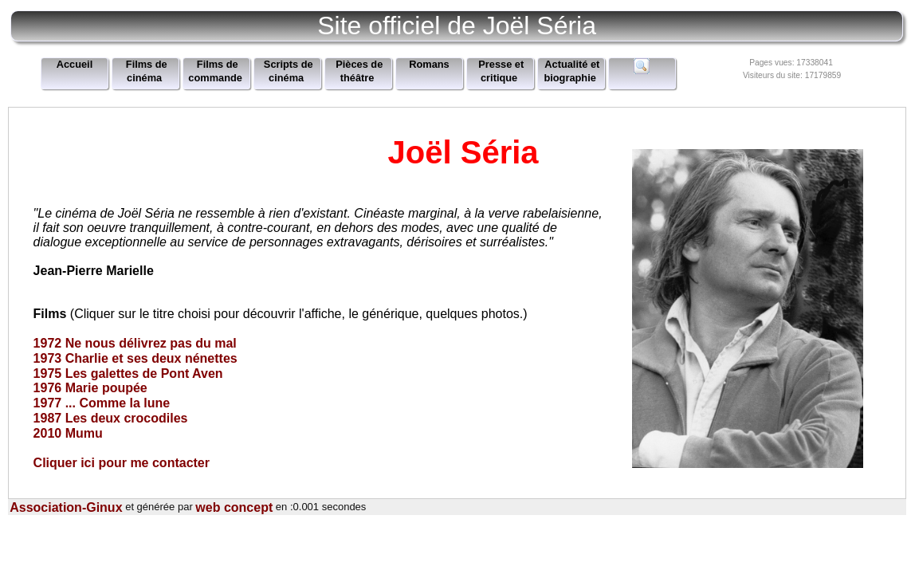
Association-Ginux (66, 507)
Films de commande (215, 71)
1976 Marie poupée (90, 388)
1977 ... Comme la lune (102, 403)
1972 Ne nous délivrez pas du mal (135, 343)
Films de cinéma (146, 71)
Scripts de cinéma (288, 71)
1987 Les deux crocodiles (110, 418)
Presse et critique (501, 71)
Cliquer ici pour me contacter (121, 462)
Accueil (75, 65)
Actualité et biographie (571, 71)
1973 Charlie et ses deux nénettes (135, 358)
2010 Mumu (68, 433)
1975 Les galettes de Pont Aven (128, 372)
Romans (429, 65)
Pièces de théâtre (359, 71)
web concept (234, 507)
